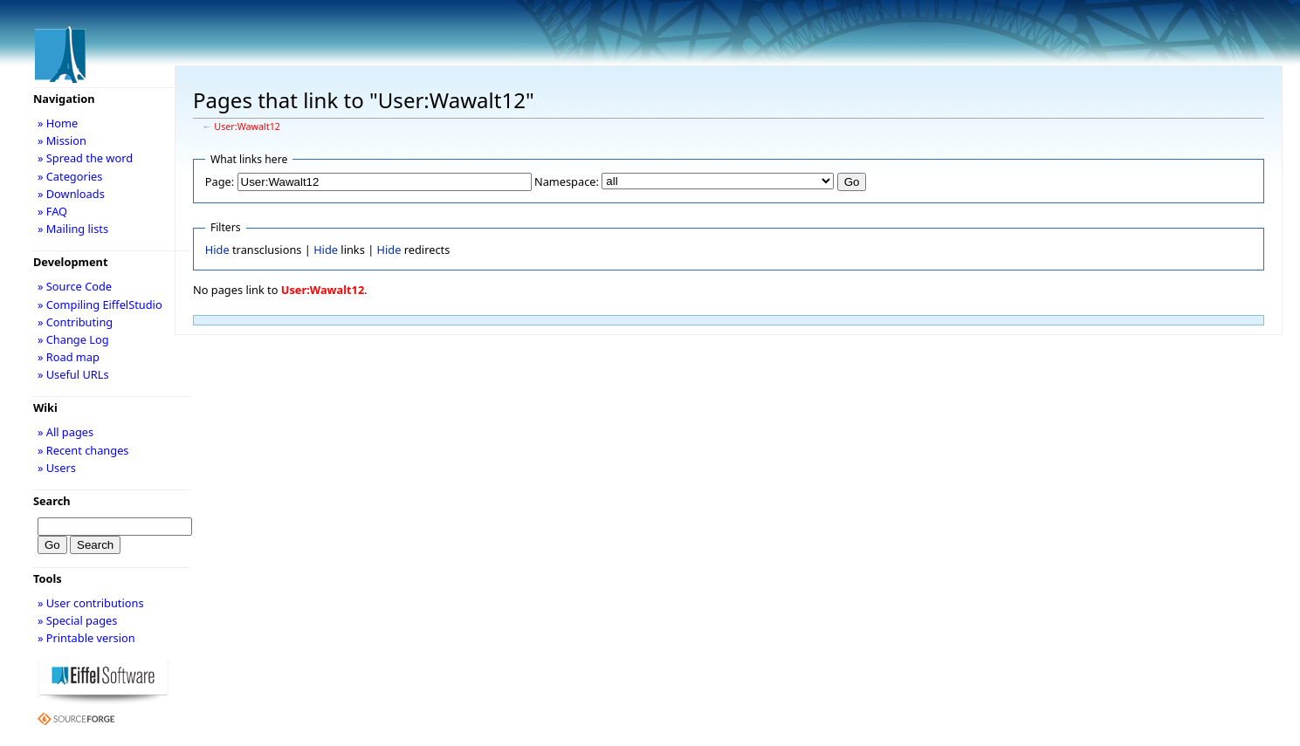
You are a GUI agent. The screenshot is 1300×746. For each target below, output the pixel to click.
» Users (57, 468)
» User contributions (91, 603)
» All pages (65, 432)
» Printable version (86, 638)
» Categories (70, 176)
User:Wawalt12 (247, 126)
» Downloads (71, 194)
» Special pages (77, 620)
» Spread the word (85, 158)
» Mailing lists (73, 228)
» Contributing (75, 322)
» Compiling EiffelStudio (100, 304)
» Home (58, 123)
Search (52, 501)
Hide (217, 249)
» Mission (62, 140)
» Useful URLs (73, 374)
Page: (219, 181)
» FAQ (52, 211)
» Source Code (75, 286)
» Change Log (73, 339)
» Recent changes (83, 450)
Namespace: (566, 181)
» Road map (69, 357)
